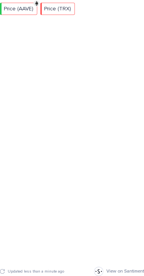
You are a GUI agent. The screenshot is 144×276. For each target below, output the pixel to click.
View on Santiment (119, 271)
